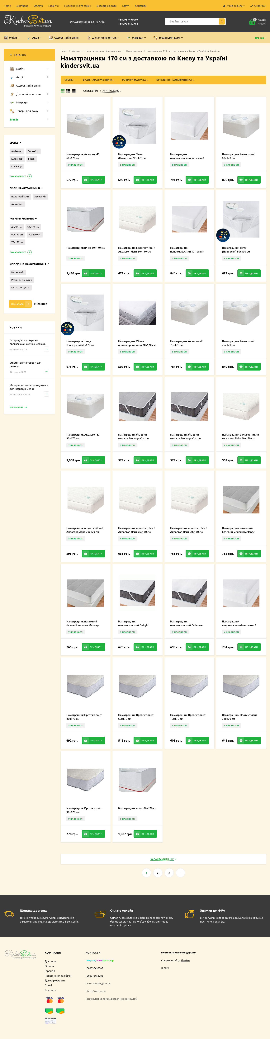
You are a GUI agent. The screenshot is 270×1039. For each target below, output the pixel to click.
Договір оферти (106, 5)
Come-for (33, 151)
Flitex (31, 158)
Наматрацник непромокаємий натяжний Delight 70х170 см (239, 625)
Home (7, 5)
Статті (125, 5)
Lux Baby (16, 166)
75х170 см (17, 242)
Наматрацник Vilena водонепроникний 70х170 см (136, 343)
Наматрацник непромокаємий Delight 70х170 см (133, 625)
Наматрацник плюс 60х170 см (137, 808)
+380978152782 (128, 23)
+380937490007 (128, 19)
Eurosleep (17, 158)
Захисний (40, 196)
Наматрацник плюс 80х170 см (85, 247)
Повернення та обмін (77, 5)
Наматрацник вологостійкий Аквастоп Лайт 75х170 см (136, 530)
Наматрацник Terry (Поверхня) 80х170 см (236, 249)
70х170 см (34, 234)
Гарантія (53, 5)
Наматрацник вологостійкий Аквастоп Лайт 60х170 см (240, 436)
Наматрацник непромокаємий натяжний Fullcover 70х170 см (187, 251)
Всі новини (18, 407)
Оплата (38, 5)
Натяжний (17, 272)
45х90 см (16, 227)
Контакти (140, 5)
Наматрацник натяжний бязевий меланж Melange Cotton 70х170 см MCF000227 (85, 625)
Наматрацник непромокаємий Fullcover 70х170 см (186, 625)
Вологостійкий (20, 196)
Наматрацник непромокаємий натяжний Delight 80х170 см (187, 158)
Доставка (22, 5)
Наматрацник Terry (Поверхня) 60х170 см (80, 343)
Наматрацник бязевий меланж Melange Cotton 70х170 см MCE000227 (185, 438)
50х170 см (33, 227)
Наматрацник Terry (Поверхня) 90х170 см (132, 156)
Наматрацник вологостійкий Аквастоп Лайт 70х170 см (84, 530)
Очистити (40, 303)
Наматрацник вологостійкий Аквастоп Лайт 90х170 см (188, 530)
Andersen (16, 151)
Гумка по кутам (20, 287)
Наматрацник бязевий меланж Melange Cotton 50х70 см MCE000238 (133, 438)
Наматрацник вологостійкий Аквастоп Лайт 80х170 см (136, 249)
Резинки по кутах (21, 279)
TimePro (185, 960)
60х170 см (17, 234)
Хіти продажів (109, 90)
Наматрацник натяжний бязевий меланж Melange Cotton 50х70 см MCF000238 (240, 531)
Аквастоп (16, 204)
